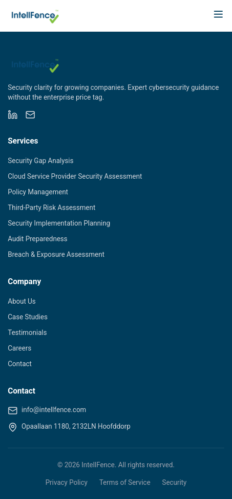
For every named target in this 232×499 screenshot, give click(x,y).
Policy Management (38, 192)
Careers (19, 348)
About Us (22, 301)
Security (174, 482)
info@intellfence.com (53, 410)
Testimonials (27, 332)
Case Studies (27, 317)
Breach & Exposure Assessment (56, 254)
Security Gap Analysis (40, 161)
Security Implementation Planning (59, 223)
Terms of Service (124, 482)
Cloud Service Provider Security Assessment (75, 176)
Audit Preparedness (37, 239)
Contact (20, 364)
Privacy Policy (66, 482)
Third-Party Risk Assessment (51, 207)
